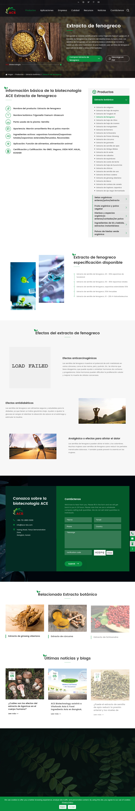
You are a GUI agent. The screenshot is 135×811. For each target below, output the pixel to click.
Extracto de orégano (104, 107)
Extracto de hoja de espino (107, 110)
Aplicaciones (46, 10)
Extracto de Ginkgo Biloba (107, 149)
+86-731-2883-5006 (47, 2)
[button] (32, 59)
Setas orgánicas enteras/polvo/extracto (107, 199)
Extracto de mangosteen (106, 126)
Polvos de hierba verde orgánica (107, 233)
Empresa (62, 10)
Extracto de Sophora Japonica (109, 187)
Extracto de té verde (104, 152)
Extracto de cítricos (104, 168)
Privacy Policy (67, 802)
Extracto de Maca (103, 181)
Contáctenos (117, 10)
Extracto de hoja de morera (107, 123)
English (124, 2)
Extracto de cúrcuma (105, 139)
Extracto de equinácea (105, 158)
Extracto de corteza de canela (109, 184)
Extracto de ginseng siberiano (108, 178)
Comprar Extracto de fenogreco (84, 59)
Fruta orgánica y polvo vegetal (107, 207)
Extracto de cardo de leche (107, 162)
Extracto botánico (33, 74)
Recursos (88, 10)
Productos (30, 10)
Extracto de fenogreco (52, 74)
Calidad (75, 10)
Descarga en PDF (116, 59)
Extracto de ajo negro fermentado (110, 190)
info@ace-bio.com (15, 2)
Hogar (10, 74)
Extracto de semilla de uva (107, 171)
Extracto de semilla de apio (107, 146)
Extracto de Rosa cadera (106, 174)
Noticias (102, 10)
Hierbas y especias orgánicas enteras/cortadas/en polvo (109, 216)
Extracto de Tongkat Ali (106, 113)
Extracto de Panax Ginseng (107, 136)
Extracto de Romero (104, 130)
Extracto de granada (105, 142)
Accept (72, 807)
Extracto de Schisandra (106, 133)
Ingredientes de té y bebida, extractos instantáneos (109, 224)
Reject (62, 807)
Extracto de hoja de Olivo (106, 120)
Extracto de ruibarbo (104, 155)
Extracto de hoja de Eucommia (109, 165)
